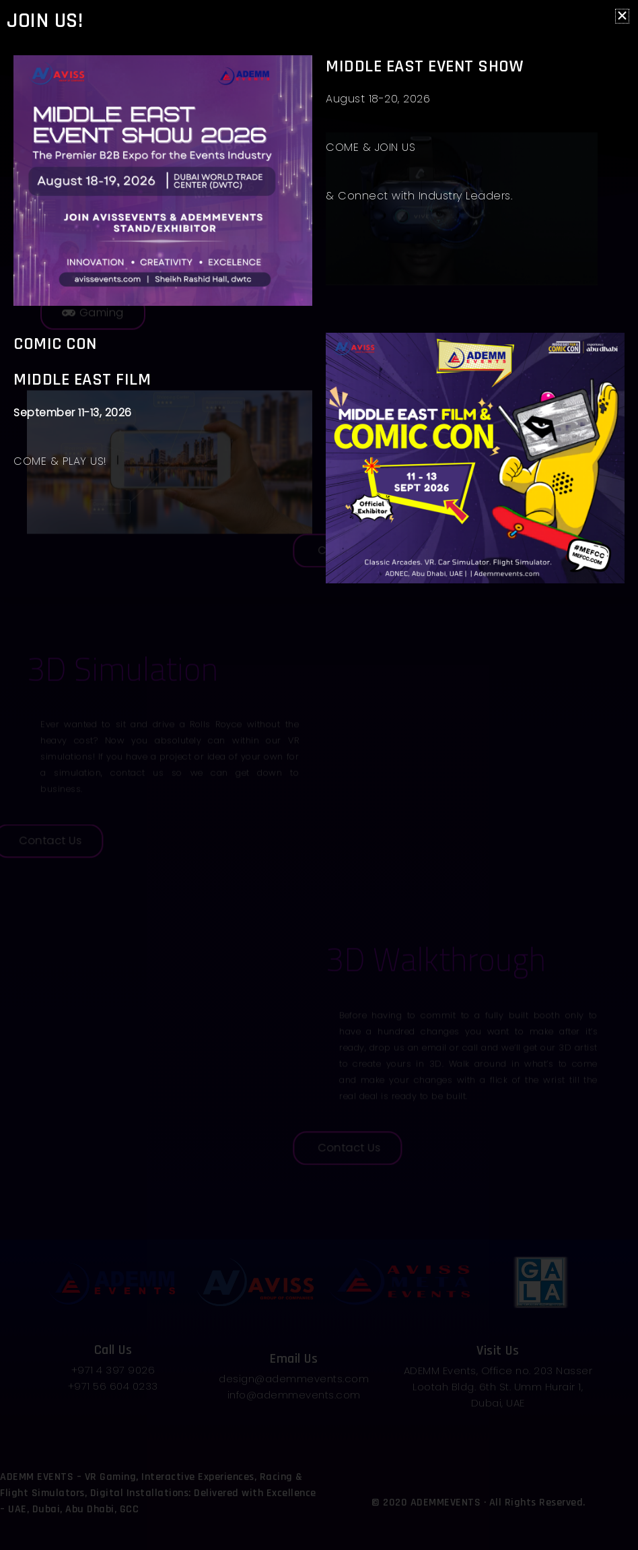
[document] (319, 775)
